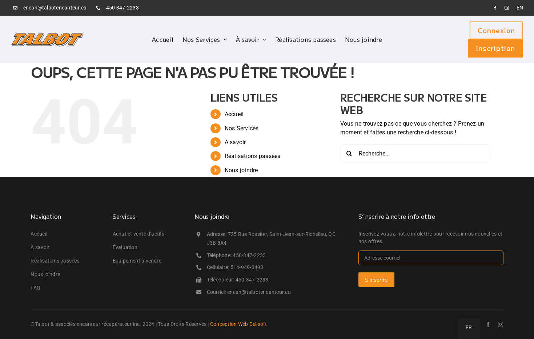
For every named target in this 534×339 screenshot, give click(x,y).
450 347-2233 (122, 8)
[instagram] (507, 8)
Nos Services (242, 128)
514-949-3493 (247, 267)
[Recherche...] (415, 153)
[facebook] (495, 8)
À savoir (235, 142)
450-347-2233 (249, 255)
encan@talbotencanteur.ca (55, 8)
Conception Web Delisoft (238, 324)
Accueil (234, 114)
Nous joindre (241, 170)
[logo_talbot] (47, 35)
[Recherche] (349, 153)
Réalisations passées (253, 156)
